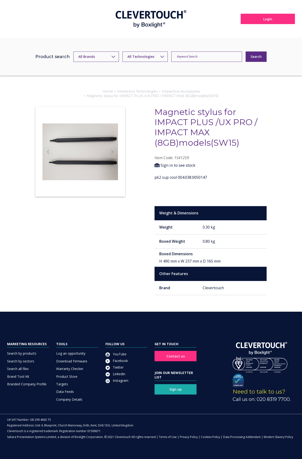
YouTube (115, 354)
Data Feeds (65, 391)
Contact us (176, 356)
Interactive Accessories (181, 91)
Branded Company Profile (26, 384)
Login (267, 19)
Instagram (116, 380)
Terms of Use (168, 437)
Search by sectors (20, 361)
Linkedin (115, 374)
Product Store (66, 376)
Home (107, 91)
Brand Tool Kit (18, 376)
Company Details (69, 399)
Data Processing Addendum (242, 437)
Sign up (175, 389)
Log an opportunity (70, 353)
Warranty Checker (69, 368)
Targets (62, 384)
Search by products (21, 353)
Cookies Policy (210, 437)
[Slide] (80, 184)
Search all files (18, 368)
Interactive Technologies (137, 91)
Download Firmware (71, 361)
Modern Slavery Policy (278, 437)
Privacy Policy (189, 437)
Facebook (116, 360)
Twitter (114, 367)
